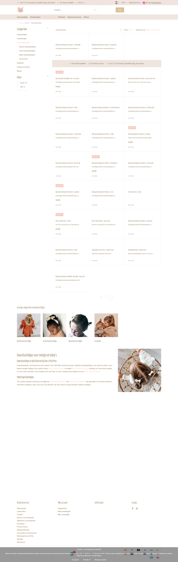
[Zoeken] (75, 10)
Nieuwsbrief (21, 508)
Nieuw (86, 17)
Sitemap (20, 539)
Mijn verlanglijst (63, 514)
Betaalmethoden (23, 530)
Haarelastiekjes (49, 17)
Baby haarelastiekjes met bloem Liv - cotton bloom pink (69, 107)
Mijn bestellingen (64, 511)
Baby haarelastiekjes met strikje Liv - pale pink (140, 163)
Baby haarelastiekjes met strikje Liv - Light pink (67, 74)
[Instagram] (137, 508)
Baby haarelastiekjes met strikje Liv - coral (66, 192)
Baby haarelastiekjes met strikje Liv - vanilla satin (104, 163)
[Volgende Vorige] (110, 268)
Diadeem (61, 17)
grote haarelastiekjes (92, 342)
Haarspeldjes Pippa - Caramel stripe (101, 247)
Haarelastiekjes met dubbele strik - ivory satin (140, 45)
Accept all (75, 560)
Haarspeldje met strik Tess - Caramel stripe (66, 247)
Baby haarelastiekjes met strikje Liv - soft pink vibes (105, 107)
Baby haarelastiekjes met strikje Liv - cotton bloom (141, 107)
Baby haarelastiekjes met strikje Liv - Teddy (66, 134)
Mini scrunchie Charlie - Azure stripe (65, 221)
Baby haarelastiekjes (27, 55)
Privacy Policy (22, 527)
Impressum (21, 542)
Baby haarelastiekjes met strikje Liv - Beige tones (104, 45)
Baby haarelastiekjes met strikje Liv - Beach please (68, 163)
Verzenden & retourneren (27, 533)
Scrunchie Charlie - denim (98, 192)
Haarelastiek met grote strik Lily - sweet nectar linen (105, 74)
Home (27, 23)
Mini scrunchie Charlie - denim (135, 192)
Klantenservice (134, 3)
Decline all (86, 560)
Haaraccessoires (74, 17)
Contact (20, 514)
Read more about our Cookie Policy (89, 555)
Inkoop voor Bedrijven (25, 518)
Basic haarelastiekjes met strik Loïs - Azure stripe (140, 134)
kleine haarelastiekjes (80, 339)
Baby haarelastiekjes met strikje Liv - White (139, 221)
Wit (21, 87)
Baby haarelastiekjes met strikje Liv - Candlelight (68, 45)
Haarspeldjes (22, 17)
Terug (20, 23)
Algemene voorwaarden (26, 521)
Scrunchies (23, 59)
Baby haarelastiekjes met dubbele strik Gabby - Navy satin (142, 247)
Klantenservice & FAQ (25, 536)
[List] (121, 30)
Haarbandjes (35, 17)
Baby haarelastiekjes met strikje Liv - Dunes (139, 74)
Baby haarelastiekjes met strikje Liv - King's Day (104, 221)
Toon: (126, 30)
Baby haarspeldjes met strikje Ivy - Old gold (103, 134)
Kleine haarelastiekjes (27, 47)
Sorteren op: (140, 30)
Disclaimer (21, 524)
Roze (22, 83)
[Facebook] (133, 508)
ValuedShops (156, 3)
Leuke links (21, 511)
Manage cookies (100, 560)
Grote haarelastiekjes (27, 51)
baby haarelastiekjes (56, 339)
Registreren (62, 508)
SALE (120, 10)
